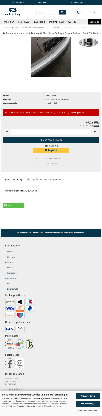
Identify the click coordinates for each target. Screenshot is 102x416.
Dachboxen (8, 22)
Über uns (94, 22)
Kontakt (10, 252)
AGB (8, 284)
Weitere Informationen (87, 410)
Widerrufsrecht (13, 278)
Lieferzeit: (7, 99)
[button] (13, 205)
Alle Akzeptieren (88, 396)
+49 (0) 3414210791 (17, 3)
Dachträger (24, 22)
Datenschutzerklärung (53, 406)
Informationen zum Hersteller (44, 179)
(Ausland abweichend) (61, 99)
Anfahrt (10, 268)
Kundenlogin (77, 3)
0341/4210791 (17, 389)
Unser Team (12, 262)
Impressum (12, 273)
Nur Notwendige (88, 404)
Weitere (72, 22)
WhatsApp (41, 3)
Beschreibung (13, 179)
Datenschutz (12, 289)
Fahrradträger (56, 22)
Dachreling (39, 22)
